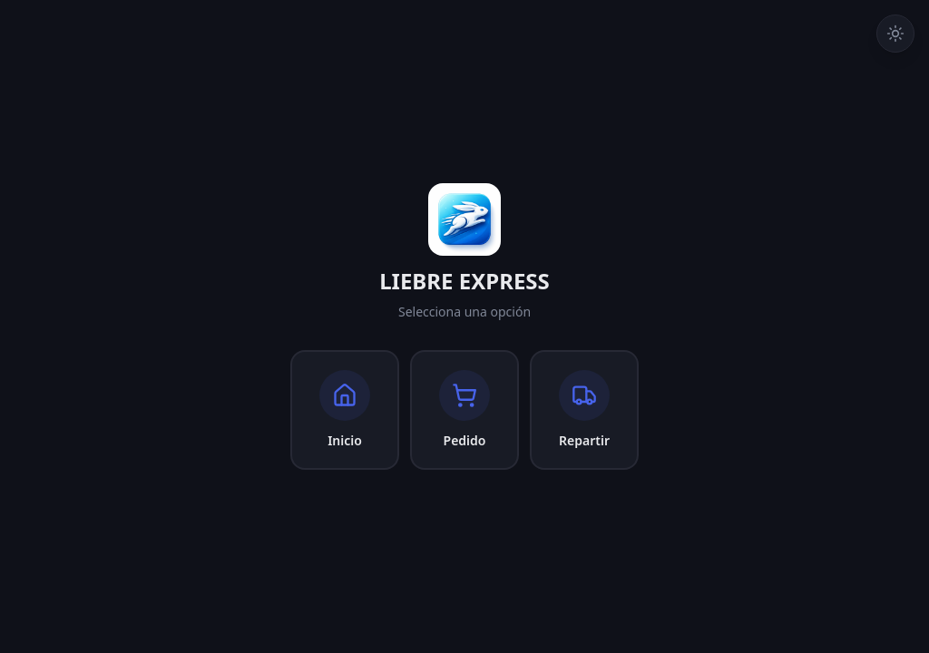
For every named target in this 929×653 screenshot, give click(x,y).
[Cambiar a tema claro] (895, 34)
